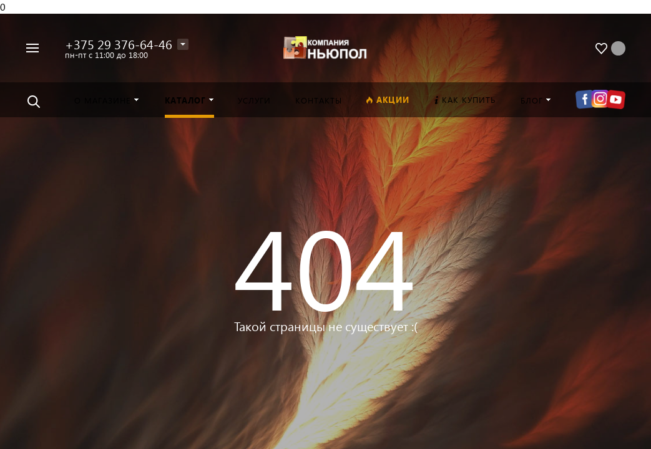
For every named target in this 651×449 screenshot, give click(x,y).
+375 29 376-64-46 (118, 43)
